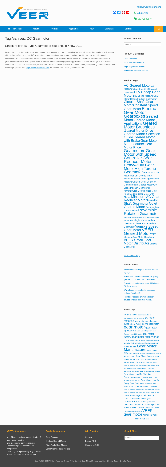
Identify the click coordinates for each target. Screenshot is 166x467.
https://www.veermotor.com (37, 67)
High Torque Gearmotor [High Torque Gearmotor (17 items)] (140, 170)
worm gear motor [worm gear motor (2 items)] (150, 415)
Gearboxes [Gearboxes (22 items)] (134, 116)
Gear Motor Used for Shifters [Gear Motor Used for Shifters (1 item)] (150, 371)
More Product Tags (132, 256)
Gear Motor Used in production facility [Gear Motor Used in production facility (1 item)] (137, 392)
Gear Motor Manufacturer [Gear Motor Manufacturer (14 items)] (140, 348)
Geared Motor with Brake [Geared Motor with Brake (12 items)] (139, 139)
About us (36, 29)
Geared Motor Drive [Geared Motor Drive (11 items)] (138, 130)
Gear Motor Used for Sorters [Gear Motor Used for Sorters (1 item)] (143, 377)
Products (54, 29)
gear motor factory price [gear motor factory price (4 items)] (145, 336)
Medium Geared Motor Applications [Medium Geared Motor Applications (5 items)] (141, 178)
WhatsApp (142, 12)
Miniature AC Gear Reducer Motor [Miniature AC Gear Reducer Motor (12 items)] (141, 198)
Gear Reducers (130, 59)
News (92, 29)
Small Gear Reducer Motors (136, 70)
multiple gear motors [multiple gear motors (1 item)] (148, 402)
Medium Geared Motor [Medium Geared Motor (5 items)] (141, 175)
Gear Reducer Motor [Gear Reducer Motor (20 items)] (138, 159)
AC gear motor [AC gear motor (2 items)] (130, 315)
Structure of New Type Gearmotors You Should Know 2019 (43, 45)
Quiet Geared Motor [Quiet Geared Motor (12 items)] (140, 205)
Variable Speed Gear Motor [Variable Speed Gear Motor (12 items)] (141, 228)
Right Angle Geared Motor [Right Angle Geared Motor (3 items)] (133, 217)
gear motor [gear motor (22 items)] (134, 326)
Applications (74, 29)
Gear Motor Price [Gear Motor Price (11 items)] (138, 145)
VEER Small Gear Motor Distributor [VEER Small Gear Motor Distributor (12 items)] (137, 241)
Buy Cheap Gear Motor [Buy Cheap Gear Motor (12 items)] (142, 93)
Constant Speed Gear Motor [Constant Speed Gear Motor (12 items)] (141, 107)
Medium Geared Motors (134, 63)
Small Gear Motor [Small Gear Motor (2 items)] (138, 407)
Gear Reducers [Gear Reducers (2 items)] (139, 398)
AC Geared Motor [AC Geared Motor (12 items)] (137, 85)
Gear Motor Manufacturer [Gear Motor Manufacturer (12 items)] (141, 142)
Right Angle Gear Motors (134, 66)
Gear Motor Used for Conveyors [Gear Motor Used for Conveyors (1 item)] (146, 362)
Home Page (15, 29)
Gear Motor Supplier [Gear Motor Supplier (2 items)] (145, 356)
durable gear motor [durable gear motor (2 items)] (132, 324)
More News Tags (142, 419)
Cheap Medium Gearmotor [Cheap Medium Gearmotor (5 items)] (143, 99)
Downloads (109, 29)
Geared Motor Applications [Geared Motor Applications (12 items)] (139, 122)
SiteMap (88, 437)
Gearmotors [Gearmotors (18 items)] (134, 150)
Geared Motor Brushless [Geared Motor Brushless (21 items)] (140, 125)
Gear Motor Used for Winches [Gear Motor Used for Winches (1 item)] (146, 386)
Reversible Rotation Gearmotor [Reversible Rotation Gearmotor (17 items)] (141, 212)
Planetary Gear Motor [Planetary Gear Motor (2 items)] (133, 404)
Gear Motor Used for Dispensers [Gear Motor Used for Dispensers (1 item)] (135, 365)
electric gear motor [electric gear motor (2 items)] (150, 324)
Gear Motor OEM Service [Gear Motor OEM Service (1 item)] (138, 353)
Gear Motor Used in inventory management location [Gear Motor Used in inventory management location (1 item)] (142, 389)
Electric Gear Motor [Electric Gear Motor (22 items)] (140, 110)
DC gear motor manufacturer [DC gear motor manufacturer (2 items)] (144, 321)
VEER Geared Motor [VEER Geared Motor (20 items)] (138, 231)
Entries (90, 441)
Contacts (128, 29)
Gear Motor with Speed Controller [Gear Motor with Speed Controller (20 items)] (140, 154)
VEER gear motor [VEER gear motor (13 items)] (138, 412)
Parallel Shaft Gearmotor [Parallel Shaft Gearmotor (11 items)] (141, 201)
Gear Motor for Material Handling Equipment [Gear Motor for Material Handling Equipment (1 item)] (139, 340)
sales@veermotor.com (149, 6)
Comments (92, 445)
